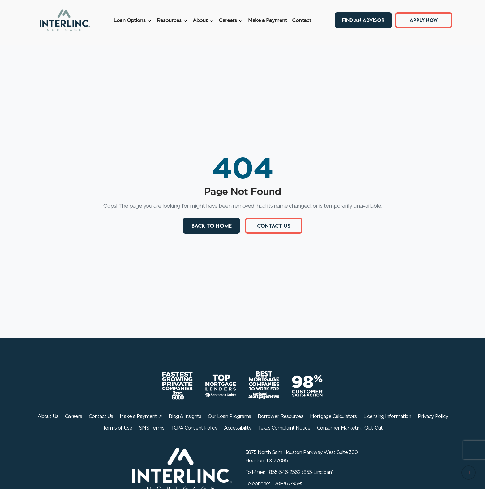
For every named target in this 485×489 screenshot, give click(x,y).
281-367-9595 (288, 483)
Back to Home (211, 225)
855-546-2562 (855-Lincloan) (301, 472)
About (203, 20)
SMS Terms (151, 427)
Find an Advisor (363, 20)
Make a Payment (267, 20)
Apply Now (424, 20)
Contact (301, 20)
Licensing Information (387, 416)
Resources (172, 20)
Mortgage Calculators (333, 416)
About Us (47, 416)
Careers (231, 20)
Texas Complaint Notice (284, 427)
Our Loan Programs (229, 416)
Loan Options (133, 20)
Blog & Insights (185, 416)
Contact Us (273, 225)
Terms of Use (117, 427)
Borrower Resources (280, 416)
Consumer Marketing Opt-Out (350, 427)
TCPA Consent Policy (194, 427)
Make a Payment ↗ (141, 416)
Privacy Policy (433, 416)
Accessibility (237, 427)
